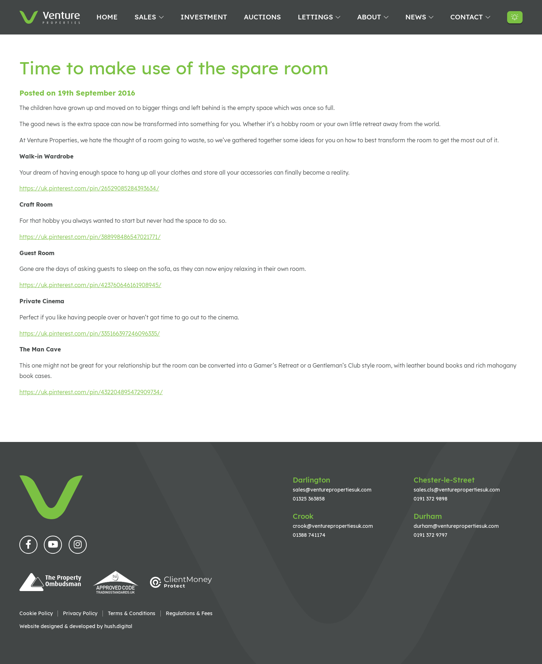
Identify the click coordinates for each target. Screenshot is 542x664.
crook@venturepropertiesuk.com (333, 526)
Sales (145, 17)
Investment (204, 17)
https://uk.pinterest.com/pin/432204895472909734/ (91, 392)
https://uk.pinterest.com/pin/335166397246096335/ (89, 333)
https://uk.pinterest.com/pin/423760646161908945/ (90, 285)
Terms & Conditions (131, 613)
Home (107, 17)
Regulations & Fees (189, 613)
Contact (466, 17)
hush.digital (118, 626)
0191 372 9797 (430, 535)
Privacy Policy (80, 613)
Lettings (315, 17)
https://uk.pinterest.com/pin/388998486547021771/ (90, 236)
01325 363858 (309, 498)
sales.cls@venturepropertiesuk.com (457, 490)
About (369, 17)
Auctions (262, 17)
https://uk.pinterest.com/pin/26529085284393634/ (89, 188)
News (415, 17)
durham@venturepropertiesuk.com (456, 526)
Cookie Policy (36, 613)
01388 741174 (309, 535)
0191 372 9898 (430, 498)
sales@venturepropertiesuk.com (332, 490)
